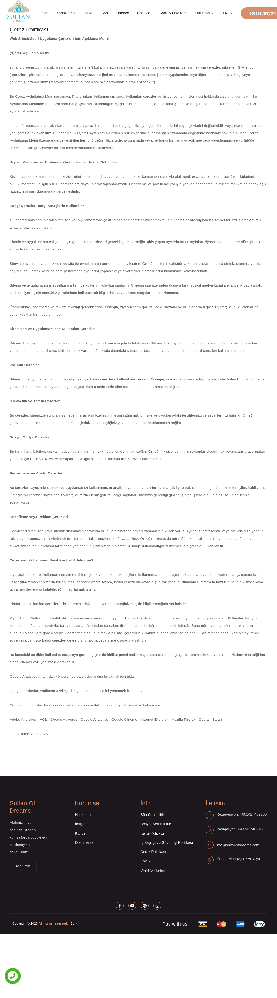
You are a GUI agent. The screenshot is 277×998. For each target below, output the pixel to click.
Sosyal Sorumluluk (155, 824)
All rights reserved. (53, 923)
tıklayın (133, 676)
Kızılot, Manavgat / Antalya (238, 859)
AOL (44, 719)
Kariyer (81, 833)
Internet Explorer (155, 719)
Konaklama (65, 13)
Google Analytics (95, 719)
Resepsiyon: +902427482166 (240, 829)
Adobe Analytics (23, 719)
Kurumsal (202, 13)
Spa (104, 13)
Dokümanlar (85, 843)
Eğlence (122, 13)
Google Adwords (64, 719)
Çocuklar (144, 13)
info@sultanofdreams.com (237, 845)
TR (225, 13)
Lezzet (88, 13)
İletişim (81, 824)
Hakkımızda (84, 815)
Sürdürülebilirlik (153, 815)
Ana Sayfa (23, 866)
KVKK (145, 861)
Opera (204, 719)
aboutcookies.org (163, 655)
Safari (217, 719)
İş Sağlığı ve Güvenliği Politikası (166, 843)
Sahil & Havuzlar (173, 13)
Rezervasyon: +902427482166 (241, 814)
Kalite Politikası (153, 833)
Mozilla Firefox (184, 719)
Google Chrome (124, 719)
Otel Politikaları (152, 870)
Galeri (43, 13)
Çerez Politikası (153, 852)
